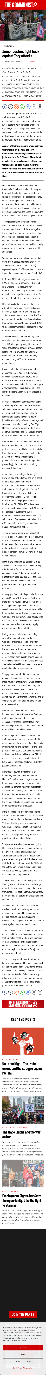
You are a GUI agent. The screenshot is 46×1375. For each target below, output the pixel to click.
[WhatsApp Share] (22, 106)
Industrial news (29, 61)
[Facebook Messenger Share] (28, 106)
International (23, 1127)
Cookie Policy (17, 1368)
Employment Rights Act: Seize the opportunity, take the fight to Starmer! (21, 1200)
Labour (15, 1191)
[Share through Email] (34, 106)
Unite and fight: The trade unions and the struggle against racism (22, 1068)
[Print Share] (40, 106)
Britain (4, 1059)
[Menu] (41, 4)
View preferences (23, 1361)
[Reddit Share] (16, 106)
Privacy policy (27, 1368)
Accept (23, 1347)
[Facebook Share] (4, 106)
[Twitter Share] (10, 106)
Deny (23, 1354)
